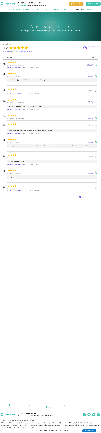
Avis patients (79, 10)
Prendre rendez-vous (89, 430)
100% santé (89, 10)
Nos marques (28, 405)
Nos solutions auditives (53, 10)
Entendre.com (93, 405)
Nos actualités (39, 405)
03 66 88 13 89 (93, 4)
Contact (70, 405)
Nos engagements (22, 10)
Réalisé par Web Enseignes (38, 430)
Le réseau (50, 407)
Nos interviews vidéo (53, 405)
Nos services (68, 10)
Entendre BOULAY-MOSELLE (26, 51)
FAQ (63, 405)
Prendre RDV (76, 4)
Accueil (5, 405)
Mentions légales (81, 405)
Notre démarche (37, 10)
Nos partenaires (16, 405)
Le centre (11, 10)
